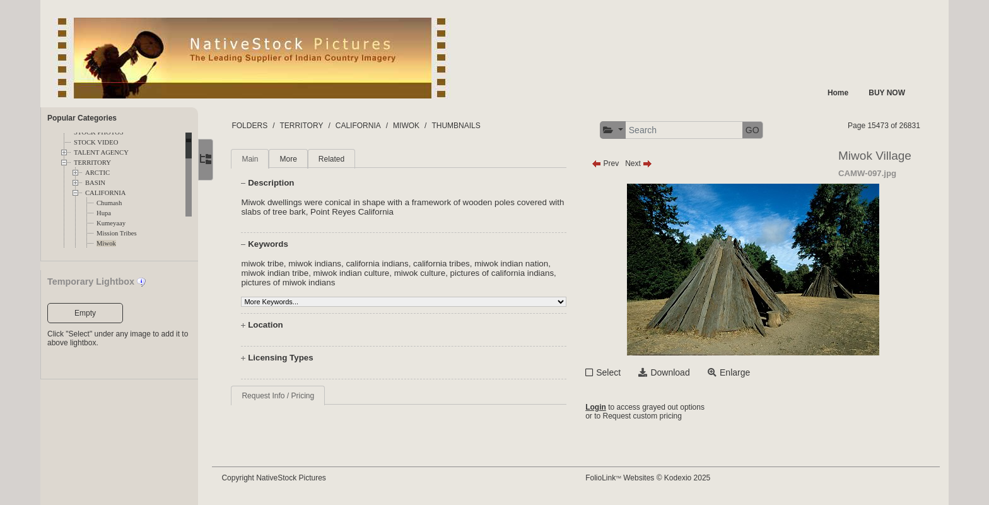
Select (612, 372)
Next (642, 163)
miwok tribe (270, 263)
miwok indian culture (359, 273)
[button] (616, 130)
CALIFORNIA (105, 192)
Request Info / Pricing (286, 395)
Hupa (104, 213)
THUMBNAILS (464, 125)
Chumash (109, 202)
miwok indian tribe (283, 273)
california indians (385, 263)
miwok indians (322, 263)
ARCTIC (97, 172)
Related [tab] (339, 159)
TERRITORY (92, 162)
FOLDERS (258, 125)
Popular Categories (82, 118)
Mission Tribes (117, 233)
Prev (609, 163)
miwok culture (427, 273)
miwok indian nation (519, 263)
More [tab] (296, 159)
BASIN (95, 182)
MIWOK (414, 125)
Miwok (106, 243)
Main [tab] (258, 159)
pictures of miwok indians (296, 282)
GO (756, 130)
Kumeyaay (111, 223)
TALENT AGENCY (101, 152)
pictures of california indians (509, 273)
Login (599, 407)
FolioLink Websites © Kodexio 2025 (651, 477)
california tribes (449, 263)
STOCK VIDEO (96, 142)
